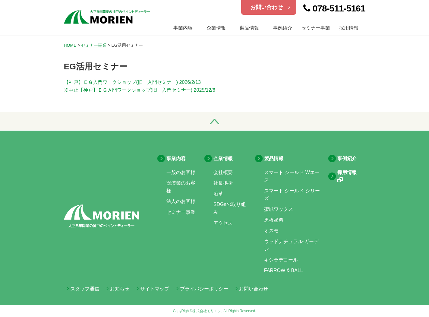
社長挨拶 (223, 182)
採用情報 (348, 27)
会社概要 (223, 172)
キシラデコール (281, 259)
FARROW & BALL (283, 270)
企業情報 (216, 27)
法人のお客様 (180, 201)
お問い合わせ (270, 7)
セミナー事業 (315, 27)
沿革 (218, 193)
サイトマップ (153, 288)
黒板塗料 (273, 220)
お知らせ (117, 288)
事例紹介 (282, 27)
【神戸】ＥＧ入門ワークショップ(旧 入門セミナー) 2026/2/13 (132, 82)
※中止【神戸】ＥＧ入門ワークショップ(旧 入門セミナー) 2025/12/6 (139, 90)
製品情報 (249, 27)
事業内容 (176, 158)
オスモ (271, 230)
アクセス (223, 223)
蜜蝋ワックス (278, 209)
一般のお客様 (180, 172)
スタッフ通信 (83, 288)
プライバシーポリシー (202, 288)
